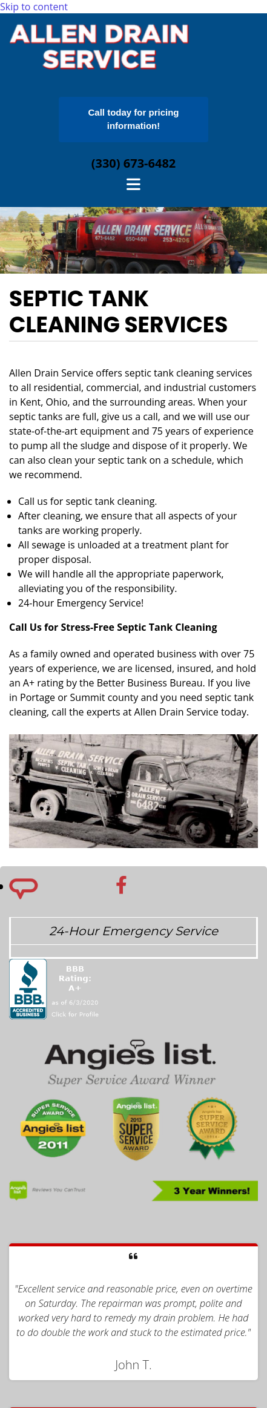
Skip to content (34, 6)
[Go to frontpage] (100, 72)
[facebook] (121, 884)
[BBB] (55, 1028)
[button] (133, 119)
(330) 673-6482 (133, 163)
